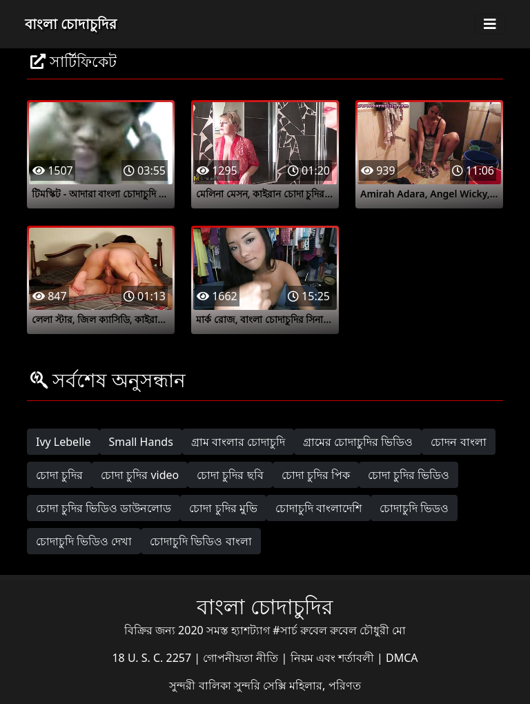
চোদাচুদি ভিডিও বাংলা (200, 541)
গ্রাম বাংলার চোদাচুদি (238, 441)
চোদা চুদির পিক (316, 474)
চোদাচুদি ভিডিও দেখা (84, 541)
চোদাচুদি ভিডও (414, 508)
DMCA (402, 657)
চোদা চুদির (59, 474)
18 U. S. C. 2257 (153, 657)
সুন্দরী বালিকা (201, 685)
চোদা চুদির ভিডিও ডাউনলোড (103, 508)
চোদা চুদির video (140, 474)
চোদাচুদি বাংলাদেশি (318, 508)
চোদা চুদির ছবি (230, 474)
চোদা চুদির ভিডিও (408, 474)
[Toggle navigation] (490, 24)
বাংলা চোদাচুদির (71, 23)
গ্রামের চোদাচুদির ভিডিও (358, 441)
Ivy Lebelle (63, 441)
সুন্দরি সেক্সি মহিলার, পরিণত (297, 685)
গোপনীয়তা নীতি (242, 657)
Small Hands (140, 441)
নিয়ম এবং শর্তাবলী (334, 657)
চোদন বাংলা (458, 441)
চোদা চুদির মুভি (223, 508)
